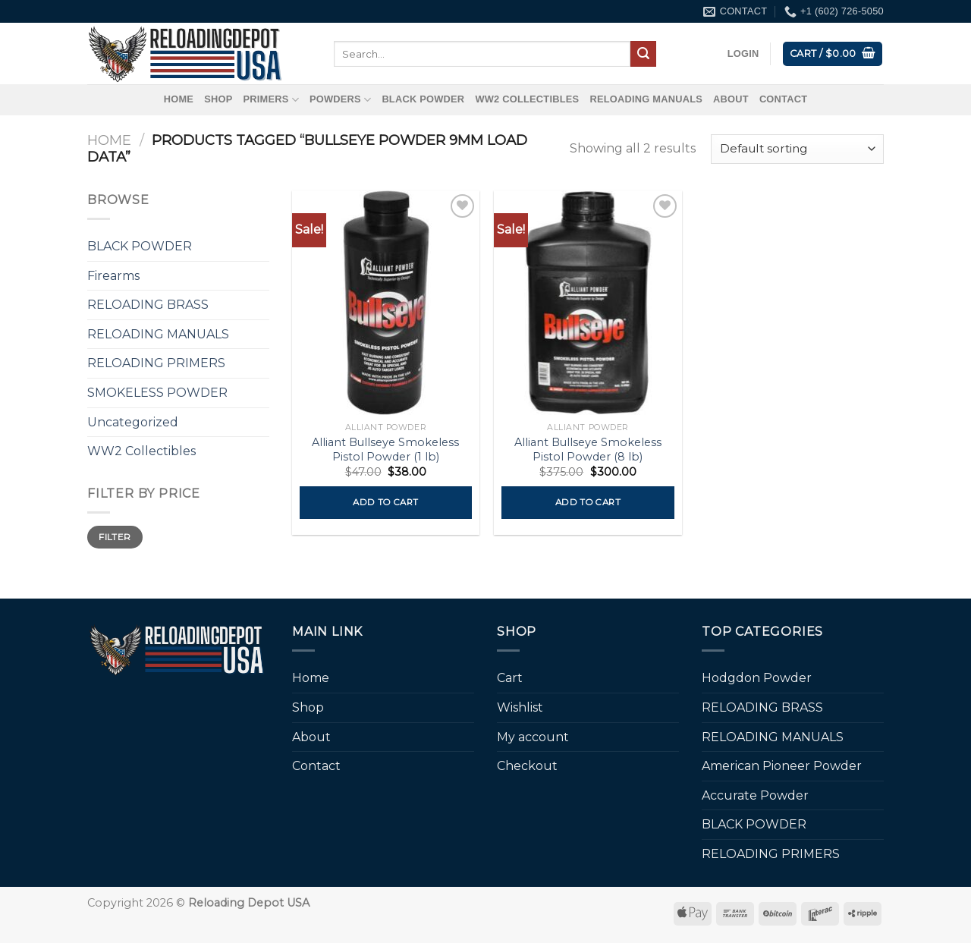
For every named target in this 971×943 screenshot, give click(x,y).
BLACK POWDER (423, 99)
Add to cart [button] (385, 502)
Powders (340, 100)
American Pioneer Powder (782, 766)
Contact (783, 99)
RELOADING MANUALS (645, 99)
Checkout (527, 766)
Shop (218, 99)
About (731, 99)
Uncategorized (132, 422)
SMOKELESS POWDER (157, 392)
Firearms (113, 276)
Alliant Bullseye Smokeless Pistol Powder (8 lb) (587, 449)
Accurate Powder (755, 795)
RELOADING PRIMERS (156, 363)
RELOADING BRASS (148, 304)
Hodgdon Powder (757, 678)
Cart (510, 678)
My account (533, 737)
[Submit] (643, 54)
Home (178, 99)
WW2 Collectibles (527, 99)
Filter (114, 536)
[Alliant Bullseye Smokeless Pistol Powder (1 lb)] (385, 302)
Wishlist (520, 707)
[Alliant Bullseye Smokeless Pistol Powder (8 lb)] (587, 302)
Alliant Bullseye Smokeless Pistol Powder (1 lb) (385, 449)
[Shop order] (797, 149)
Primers (271, 100)
